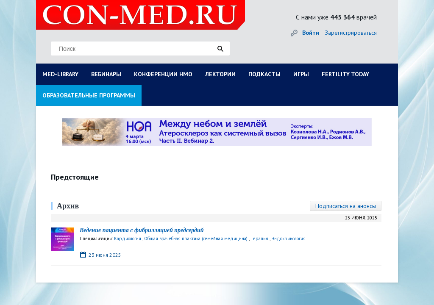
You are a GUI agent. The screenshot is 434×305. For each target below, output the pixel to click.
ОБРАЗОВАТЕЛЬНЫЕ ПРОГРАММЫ (88, 95)
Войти (310, 33)
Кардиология (127, 238)
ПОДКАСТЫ (264, 74)
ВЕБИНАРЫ (106, 74)
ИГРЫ (301, 74)
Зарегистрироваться (351, 32)
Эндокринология (288, 238)
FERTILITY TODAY (345, 74)
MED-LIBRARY (60, 74)
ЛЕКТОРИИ (220, 74)
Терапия (259, 238)
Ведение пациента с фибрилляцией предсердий (142, 230)
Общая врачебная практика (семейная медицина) (196, 238)
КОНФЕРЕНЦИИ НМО (163, 74)
